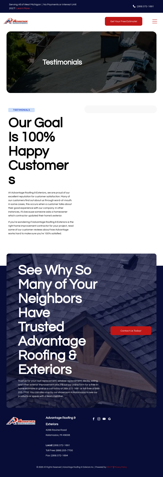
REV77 (110, 467)
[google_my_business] (109, 419)
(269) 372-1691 (61, 445)
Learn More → (24, 8)
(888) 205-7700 (64, 450)
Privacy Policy (120, 467)
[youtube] (104, 419)
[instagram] (99, 419)
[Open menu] (154, 21)
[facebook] (93, 419)
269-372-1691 (71, 388)
